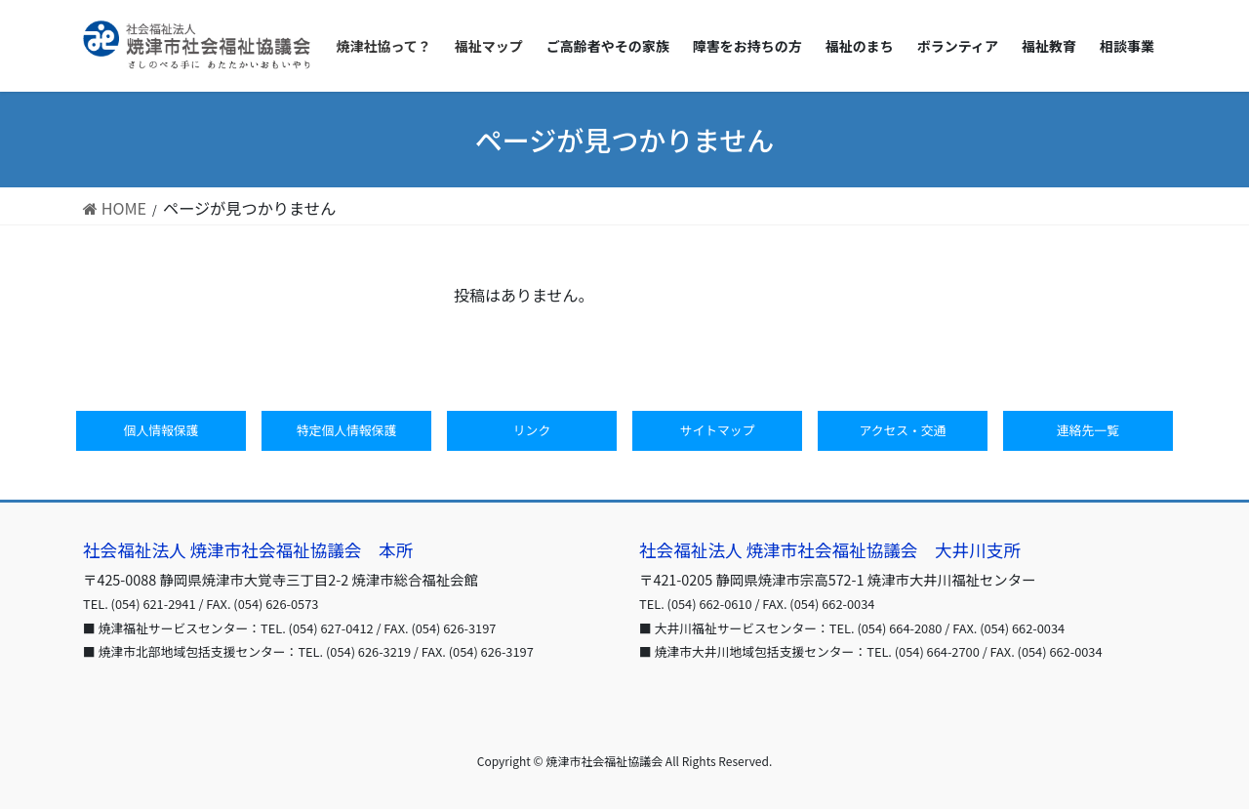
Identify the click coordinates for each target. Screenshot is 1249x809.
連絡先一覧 (1088, 430)
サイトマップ (717, 430)
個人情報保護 (161, 430)
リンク (531, 430)
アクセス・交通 (903, 430)
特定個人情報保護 (346, 430)
